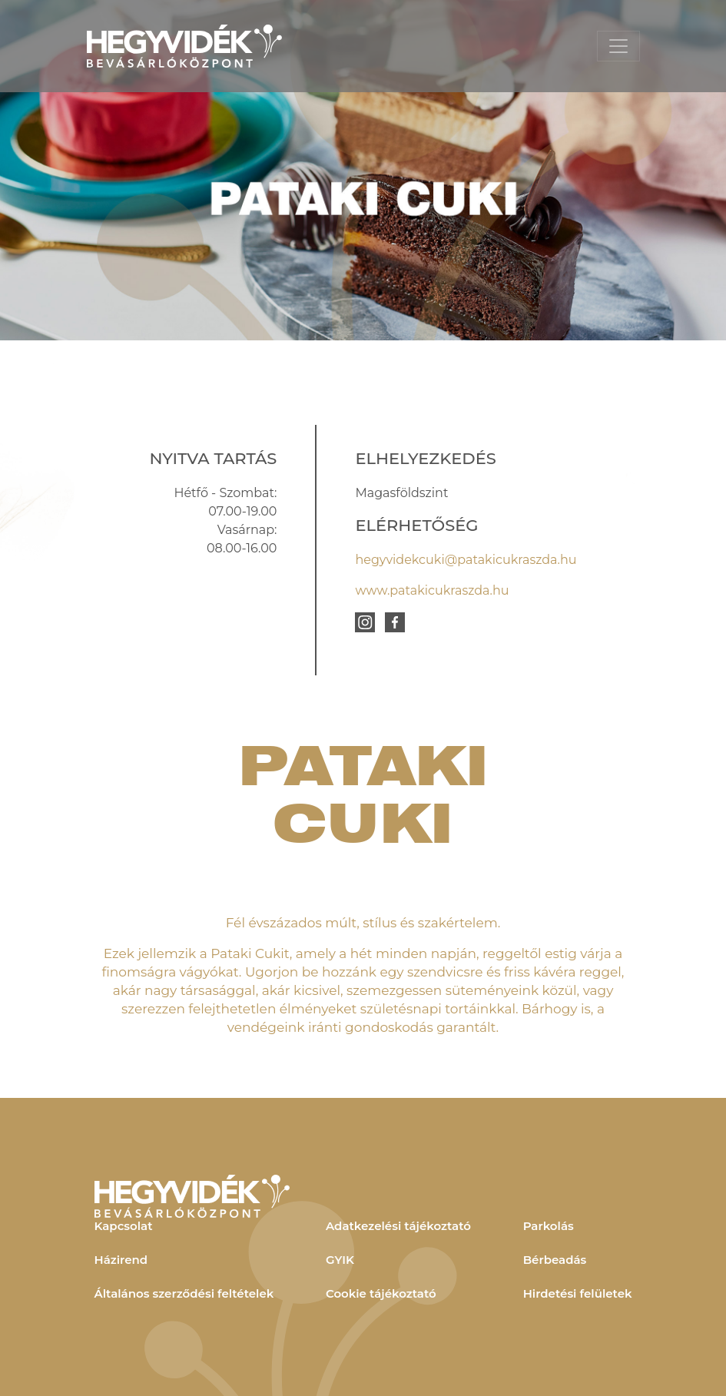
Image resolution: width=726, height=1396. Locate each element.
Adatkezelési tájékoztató (398, 1226)
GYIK (340, 1259)
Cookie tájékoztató (381, 1293)
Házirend (121, 1259)
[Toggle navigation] (618, 46)
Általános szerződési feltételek (184, 1293)
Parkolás (548, 1226)
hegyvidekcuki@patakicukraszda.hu (465, 559)
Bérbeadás (555, 1259)
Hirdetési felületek (577, 1293)
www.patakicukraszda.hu (432, 590)
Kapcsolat (123, 1226)
